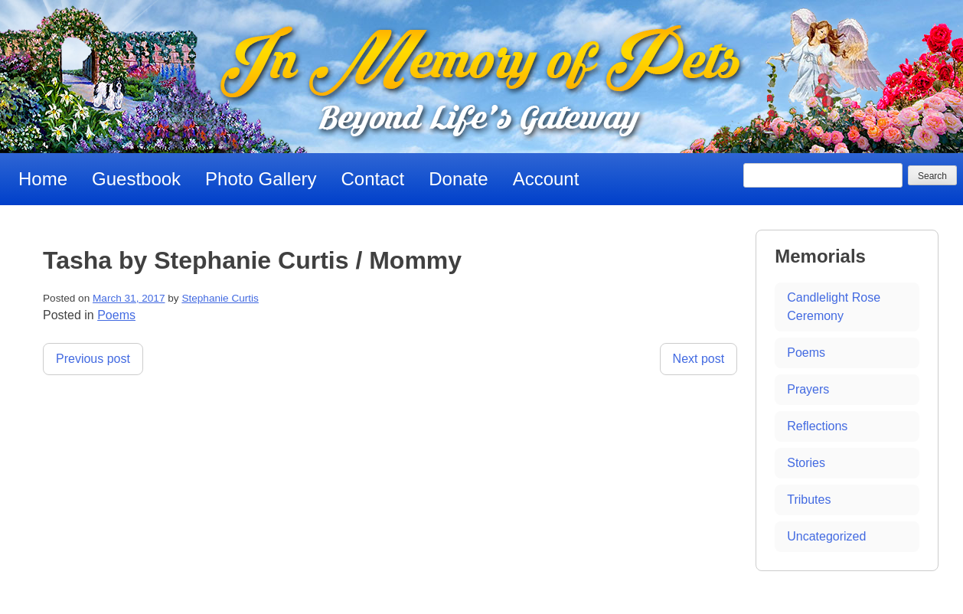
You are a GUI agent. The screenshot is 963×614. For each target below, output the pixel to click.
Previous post (93, 358)
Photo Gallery (260, 178)
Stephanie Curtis (220, 298)
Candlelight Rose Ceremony (833, 306)
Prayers (808, 389)
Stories (806, 462)
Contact (373, 178)
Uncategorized (826, 536)
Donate (458, 178)
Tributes (809, 499)
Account (546, 178)
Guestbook (136, 178)
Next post (699, 358)
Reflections (817, 426)
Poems (116, 315)
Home (42, 178)
